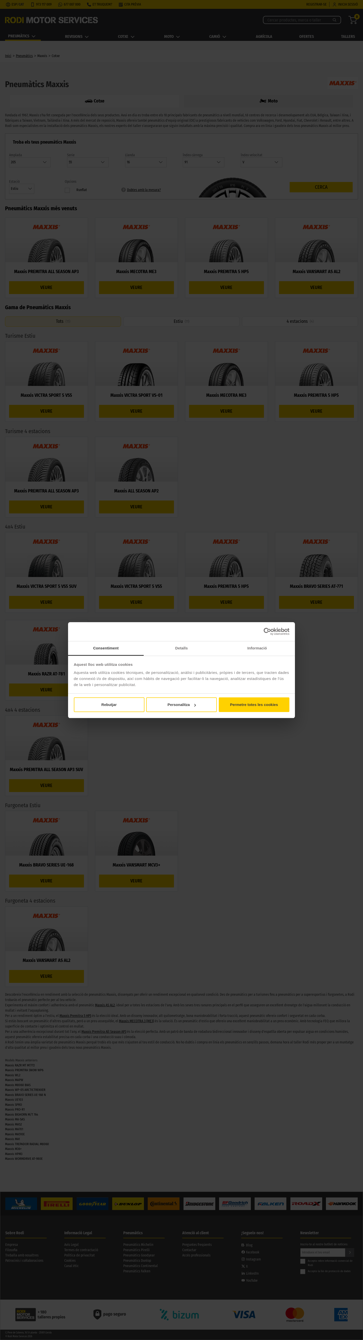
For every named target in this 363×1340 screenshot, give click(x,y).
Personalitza (182, 704)
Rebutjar (109, 704)
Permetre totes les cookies (254, 704)
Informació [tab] (257, 648)
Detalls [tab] (181, 648)
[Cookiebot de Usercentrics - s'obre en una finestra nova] (267, 631)
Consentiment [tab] (105, 648)
